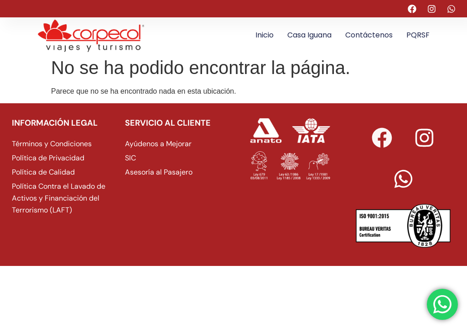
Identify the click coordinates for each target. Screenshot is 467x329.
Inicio (264, 35)
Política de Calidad (43, 172)
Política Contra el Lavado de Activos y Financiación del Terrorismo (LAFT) (58, 198)
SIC (130, 158)
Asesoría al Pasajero (158, 172)
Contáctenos (369, 35)
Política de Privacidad (48, 158)
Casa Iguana (309, 35)
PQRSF (418, 35)
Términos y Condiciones (52, 144)
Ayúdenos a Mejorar (158, 144)
